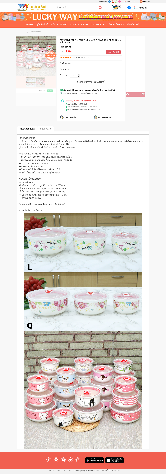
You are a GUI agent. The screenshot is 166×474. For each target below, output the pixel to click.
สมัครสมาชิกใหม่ (59, 24)
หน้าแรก (30, 24)
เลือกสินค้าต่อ (33, 32)
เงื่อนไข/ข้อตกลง (116, 24)
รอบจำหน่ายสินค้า (79, 24)
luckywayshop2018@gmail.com (87, 470)
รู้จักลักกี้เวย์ (42, 24)
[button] (131, 94)
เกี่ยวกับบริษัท (133, 24)
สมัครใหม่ (128, 1)
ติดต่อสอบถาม (98, 24)
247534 (68, 46)
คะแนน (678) (45, 128)
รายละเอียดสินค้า (27, 128)
